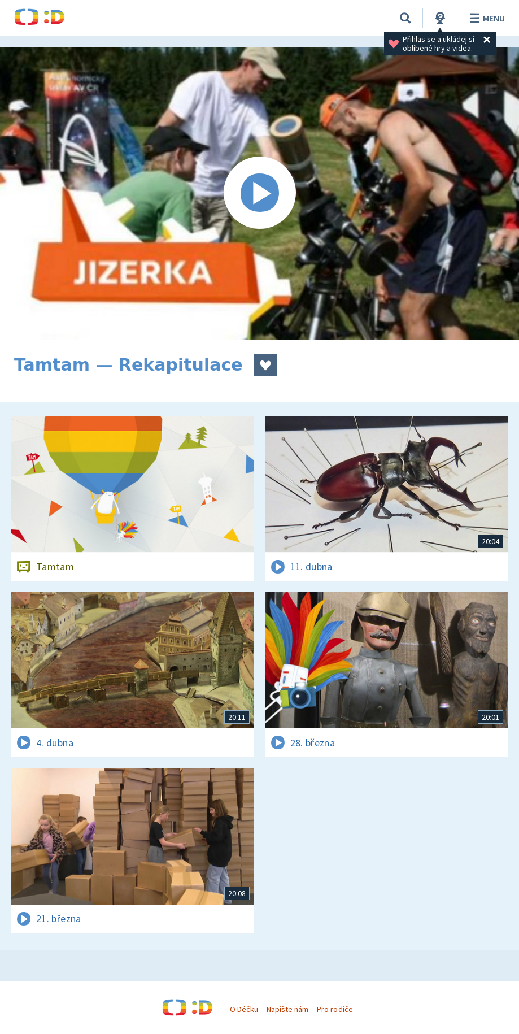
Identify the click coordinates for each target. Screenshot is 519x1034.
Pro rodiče (334, 1009)
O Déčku (244, 1009)
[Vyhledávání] (405, 18)
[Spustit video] (259, 193)
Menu (485, 18)
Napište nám (287, 1009)
